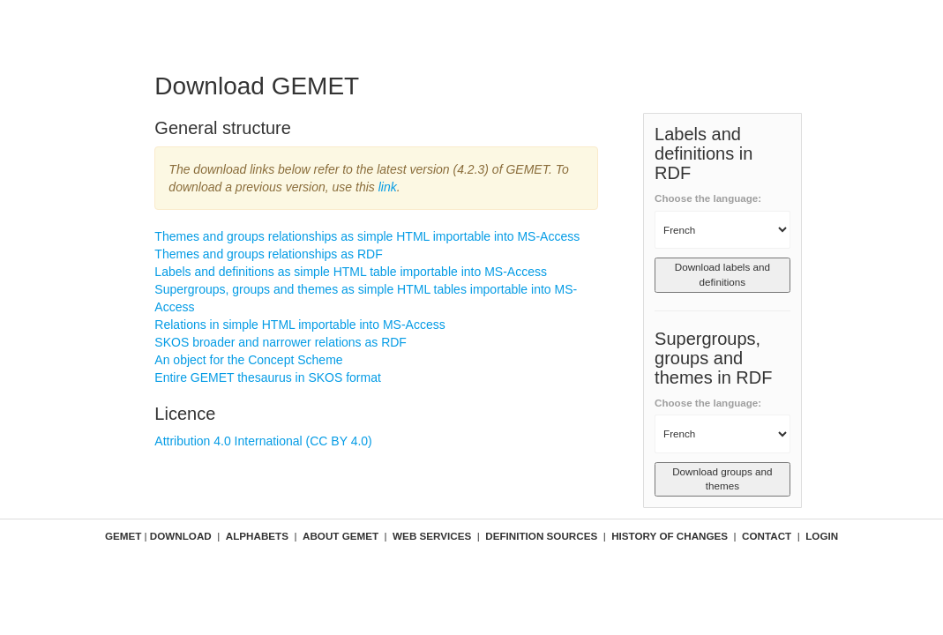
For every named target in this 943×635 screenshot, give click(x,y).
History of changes (669, 536)
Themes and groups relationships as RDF (268, 254)
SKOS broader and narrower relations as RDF (280, 342)
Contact (766, 536)
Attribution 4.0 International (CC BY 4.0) (262, 441)
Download (181, 536)
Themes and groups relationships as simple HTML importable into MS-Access (367, 236)
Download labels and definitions (722, 274)
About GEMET (340, 536)
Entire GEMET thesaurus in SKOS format (267, 377)
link (387, 187)
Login (821, 536)
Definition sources (541, 536)
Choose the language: (708, 198)
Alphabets (257, 536)
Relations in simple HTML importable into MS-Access (299, 325)
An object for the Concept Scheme (248, 360)
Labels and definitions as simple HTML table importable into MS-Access (350, 272)
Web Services (432, 536)
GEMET (123, 536)
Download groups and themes (722, 479)
